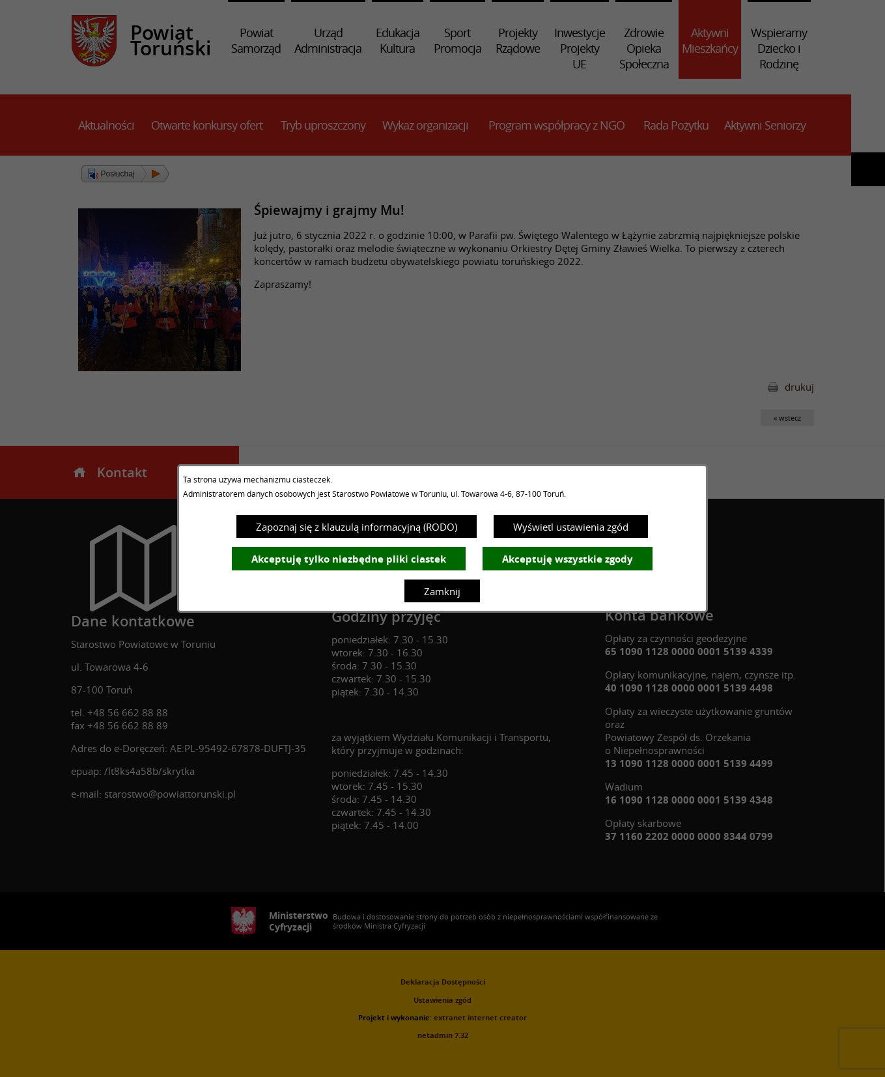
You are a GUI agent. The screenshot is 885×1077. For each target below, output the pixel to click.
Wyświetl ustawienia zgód (570, 526)
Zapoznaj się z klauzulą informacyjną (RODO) (356, 526)
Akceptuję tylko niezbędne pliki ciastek (348, 559)
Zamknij (442, 591)
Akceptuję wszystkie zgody (567, 559)
